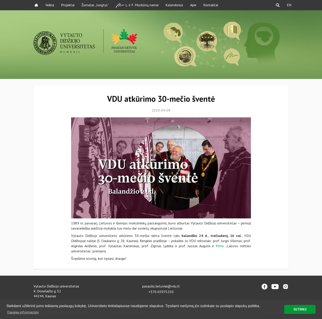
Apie (193, 5)
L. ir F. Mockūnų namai (137, 5)
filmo (220, 246)
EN (289, 5)
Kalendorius (174, 5)
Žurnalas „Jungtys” (95, 5)
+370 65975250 (161, 291)
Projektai (67, 5)
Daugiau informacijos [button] (23, 312)
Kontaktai (210, 5)
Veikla (49, 5)
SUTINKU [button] (300, 309)
